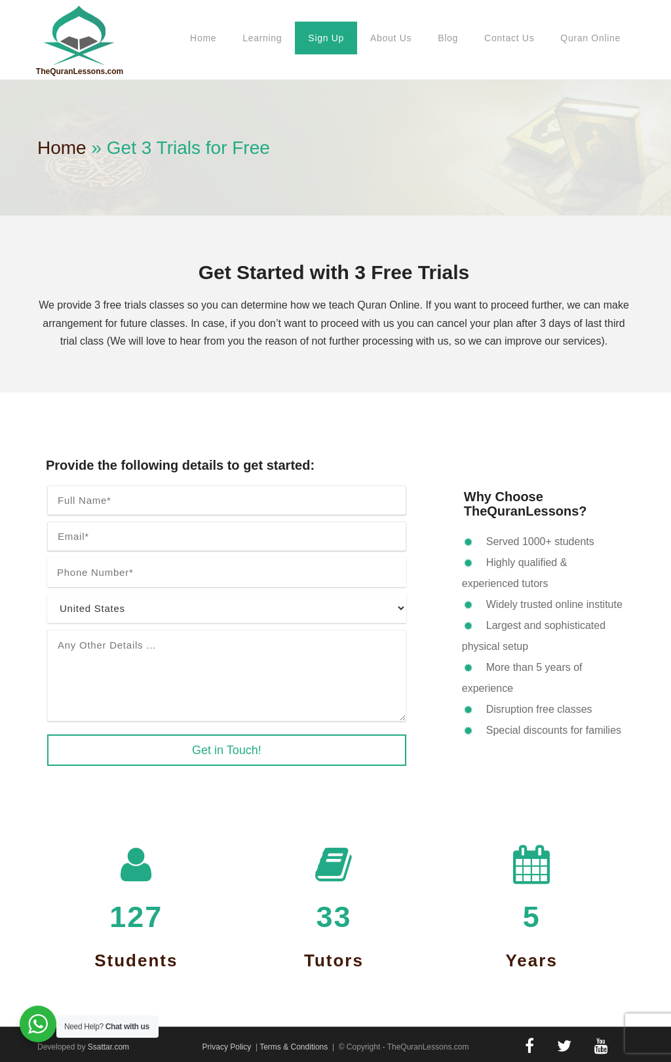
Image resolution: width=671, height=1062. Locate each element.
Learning (262, 38)
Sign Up (326, 38)
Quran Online (590, 38)
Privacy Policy (227, 1047)
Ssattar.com (108, 1047)
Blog (448, 38)
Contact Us (509, 38)
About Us (391, 38)
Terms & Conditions (293, 1047)
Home (203, 38)
